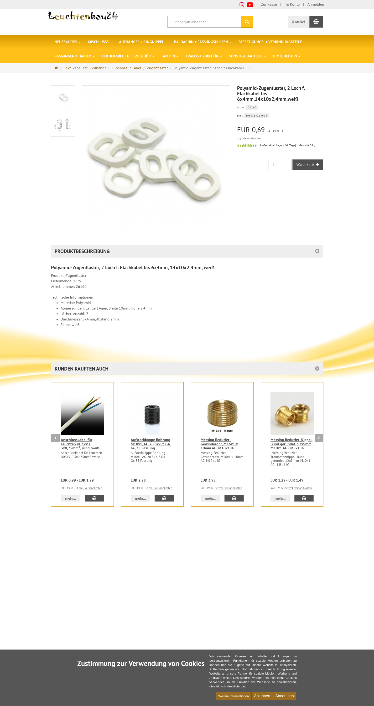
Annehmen (284, 696)
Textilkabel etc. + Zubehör (128, 56)
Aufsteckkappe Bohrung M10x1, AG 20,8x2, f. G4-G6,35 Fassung (151, 444)
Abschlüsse (100, 41)
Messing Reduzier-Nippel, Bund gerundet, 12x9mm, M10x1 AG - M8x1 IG (291, 444)
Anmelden (315, 4)
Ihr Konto (292, 4)
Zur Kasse (269, 4)
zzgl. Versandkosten (249, 138)
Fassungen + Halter (74, 56)
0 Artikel (298, 21)
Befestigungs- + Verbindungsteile (272, 41)
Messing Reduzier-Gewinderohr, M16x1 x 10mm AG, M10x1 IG (219, 444)
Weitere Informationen (233, 696)
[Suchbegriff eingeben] (204, 22)
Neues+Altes (67, 41)
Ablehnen (262, 696)
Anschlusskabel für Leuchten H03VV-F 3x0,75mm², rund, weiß (80, 444)
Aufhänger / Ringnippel (143, 41)
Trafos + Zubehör (204, 56)
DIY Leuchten (287, 56)
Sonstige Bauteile (247, 56)
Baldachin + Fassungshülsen (202, 41)
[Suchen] (247, 22)
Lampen (169, 56)
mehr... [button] (70, 498)
